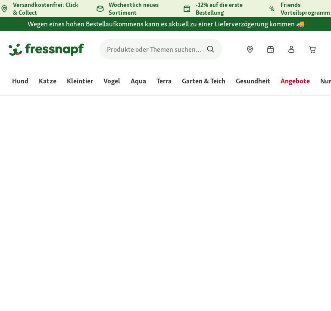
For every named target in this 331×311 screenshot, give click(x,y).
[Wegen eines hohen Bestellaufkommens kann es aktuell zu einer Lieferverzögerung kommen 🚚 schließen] (316, 29)
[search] (161, 49)
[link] (250, 49)
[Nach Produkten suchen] (210, 49)
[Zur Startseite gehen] (46, 49)
